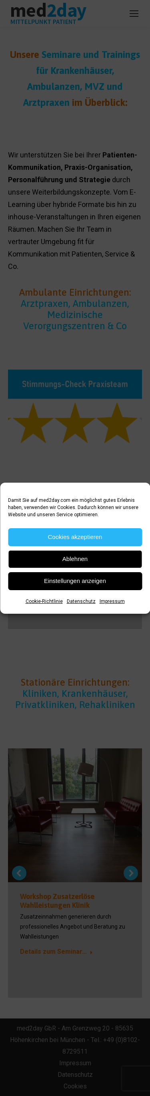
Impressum (112, 601)
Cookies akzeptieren (75, 536)
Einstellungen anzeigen (75, 580)
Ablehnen (75, 558)
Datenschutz (81, 601)
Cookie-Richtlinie (44, 601)
